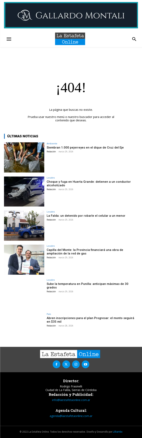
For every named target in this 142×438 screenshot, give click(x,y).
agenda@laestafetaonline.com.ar (71, 416)
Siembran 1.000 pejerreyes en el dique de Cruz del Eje (85, 147)
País (49, 314)
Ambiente (52, 143)
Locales (51, 178)
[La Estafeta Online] (70, 38)
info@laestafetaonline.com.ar (71, 400)
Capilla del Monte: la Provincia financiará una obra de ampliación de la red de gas (85, 251)
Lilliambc (118, 431)
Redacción (51, 151)
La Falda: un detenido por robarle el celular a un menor (86, 216)
